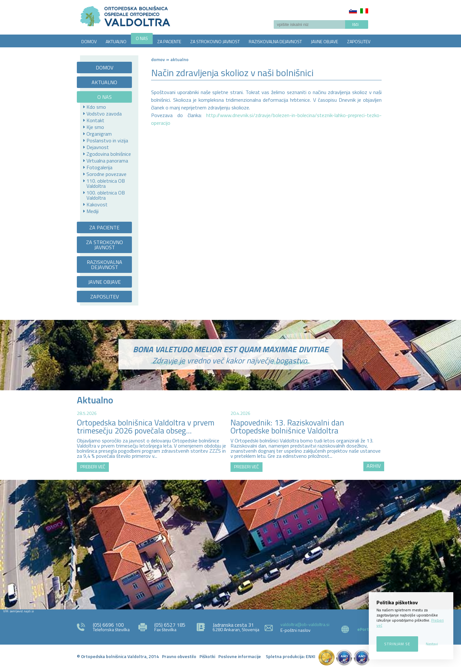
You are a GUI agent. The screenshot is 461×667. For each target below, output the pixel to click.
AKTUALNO (116, 41)
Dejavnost (97, 147)
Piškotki (207, 656)
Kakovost (97, 204)
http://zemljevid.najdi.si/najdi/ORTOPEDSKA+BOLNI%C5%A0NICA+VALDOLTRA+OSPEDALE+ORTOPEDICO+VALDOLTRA (230, 544)
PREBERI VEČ (92, 466)
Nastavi (432, 644)
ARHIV (374, 466)
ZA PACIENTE (169, 41)
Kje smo (95, 127)
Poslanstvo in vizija (107, 140)
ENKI (310, 656)
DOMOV (89, 41)
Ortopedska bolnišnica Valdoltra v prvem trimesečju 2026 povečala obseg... (145, 427)
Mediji (92, 211)
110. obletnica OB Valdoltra (105, 183)
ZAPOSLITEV (358, 41)
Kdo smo (96, 106)
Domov (158, 59)
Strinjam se (397, 644)
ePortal (365, 629)
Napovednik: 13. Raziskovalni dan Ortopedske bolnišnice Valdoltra (287, 427)
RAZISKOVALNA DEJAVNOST (275, 41)
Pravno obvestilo (179, 656)
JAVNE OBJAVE (324, 41)
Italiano (364, 10)
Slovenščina (353, 10)
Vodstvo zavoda (104, 113)
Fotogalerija (99, 167)
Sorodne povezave (106, 174)
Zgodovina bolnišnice (108, 153)
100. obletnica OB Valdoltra (105, 195)
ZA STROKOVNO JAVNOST (215, 41)
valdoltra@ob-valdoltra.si (304, 624)
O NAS (142, 38)
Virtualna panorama (107, 160)
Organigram (99, 133)
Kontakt (95, 120)
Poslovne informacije (239, 656)
